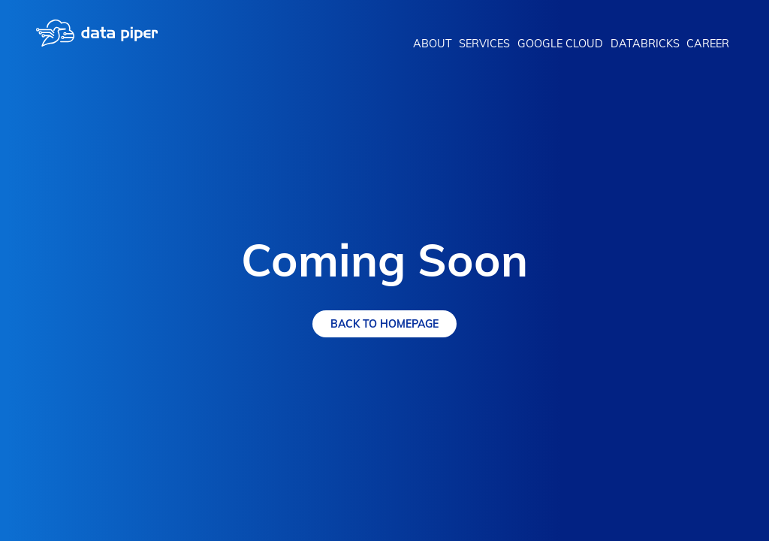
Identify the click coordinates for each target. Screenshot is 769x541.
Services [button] (484, 43)
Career (707, 43)
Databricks (645, 43)
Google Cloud (560, 43)
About (432, 43)
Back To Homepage (384, 324)
